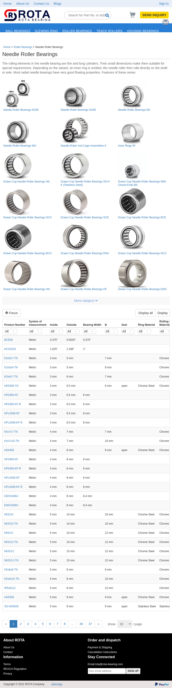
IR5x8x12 (10, 588)
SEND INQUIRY (154, 15)
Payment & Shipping (100, 647)
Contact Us (41, 3)
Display (162, 313)
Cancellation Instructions (102, 652)
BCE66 (8, 339)
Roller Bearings (23, 47)
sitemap (56, 684)
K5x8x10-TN (11, 578)
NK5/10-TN (11, 523)
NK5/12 (8, 532)
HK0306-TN (11, 385)
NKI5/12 (9, 551)
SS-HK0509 (11, 606)
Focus (11, 313)
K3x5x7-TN (11, 358)
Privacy (7, 673)
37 (90, 624)
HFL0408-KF (12, 477)
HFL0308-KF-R (13, 422)
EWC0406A (11, 496)
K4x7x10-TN (11, 441)
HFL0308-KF (12, 413)
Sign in (164, 3)
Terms (7, 664)
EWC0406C (11, 505)
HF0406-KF (11, 459)
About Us (22, 3)
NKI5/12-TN (11, 560)
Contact (8, 652)
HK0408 (9, 450)
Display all (145, 313)
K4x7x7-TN (11, 431)
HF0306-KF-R (12, 404)
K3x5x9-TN (11, 367)
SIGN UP (133, 671)
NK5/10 (8, 514)
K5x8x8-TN (11, 569)
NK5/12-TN (11, 542)
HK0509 (9, 597)
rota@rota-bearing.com (109, 664)
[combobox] (10, 331)
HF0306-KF (11, 395)
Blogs (57, 3)
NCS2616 (10, 349)
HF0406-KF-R (12, 468)
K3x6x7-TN (11, 376)
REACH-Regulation (14, 669)
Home (7, 3)
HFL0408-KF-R (13, 486)
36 (81, 624)
